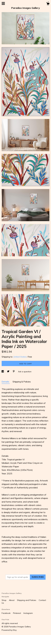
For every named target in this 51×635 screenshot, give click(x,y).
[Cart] (47, 4)
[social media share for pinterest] (14, 371)
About (12, 600)
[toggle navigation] (3, 3)
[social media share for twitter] (8, 371)
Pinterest (17, 613)
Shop (4, 600)
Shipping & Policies (22, 381)
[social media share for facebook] (3, 371)
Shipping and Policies (27, 600)
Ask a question (24, 371)
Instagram (28, 613)
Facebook (6, 613)
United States (20, 356)
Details (6, 381)
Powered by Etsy (9, 630)
